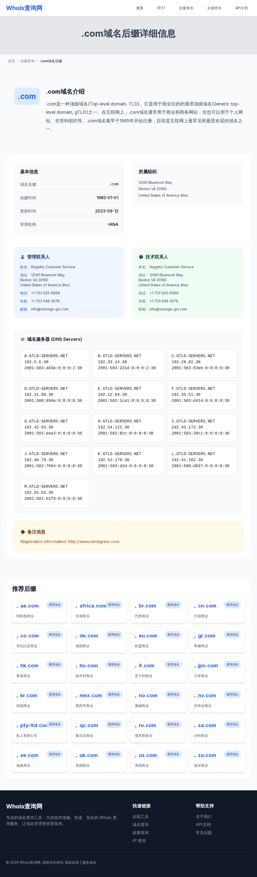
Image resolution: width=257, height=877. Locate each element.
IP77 (161, 8)
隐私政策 (72, 862)
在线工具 (141, 816)
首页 (139, 8)
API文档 (241, 8)
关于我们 (204, 816)
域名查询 (141, 824)
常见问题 (204, 832)
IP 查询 (139, 840)
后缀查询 (214, 8)
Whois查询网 (24, 8)
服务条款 (89, 862)
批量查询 (186, 8)
